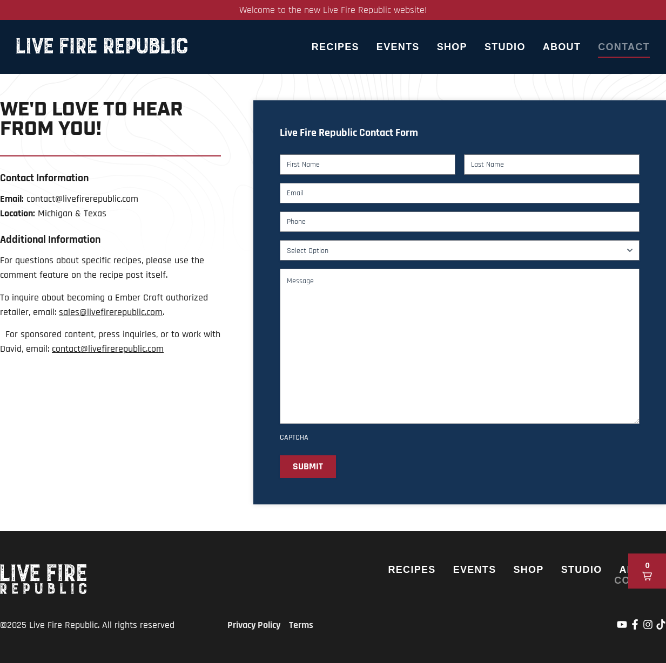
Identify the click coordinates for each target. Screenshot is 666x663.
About (562, 47)
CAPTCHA (294, 437)
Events (398, 47)
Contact (624, 47)
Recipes (335, 47)
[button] (647, 571)
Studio (505, 47)
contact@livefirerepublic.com (108, 349)
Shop (452, 47)
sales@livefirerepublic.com (111, 312)
